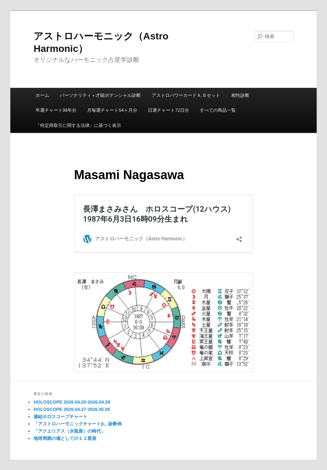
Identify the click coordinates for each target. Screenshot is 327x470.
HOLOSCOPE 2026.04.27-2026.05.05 (72, 409)
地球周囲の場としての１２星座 (65, 438)
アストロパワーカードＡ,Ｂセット (186, 95)
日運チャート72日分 (168, 110)
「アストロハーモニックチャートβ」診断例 (78, 423)
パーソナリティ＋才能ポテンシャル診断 (100, 95)
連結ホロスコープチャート (60, 416)
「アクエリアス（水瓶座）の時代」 (69, 431)
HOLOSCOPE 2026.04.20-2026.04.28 (72, 402)
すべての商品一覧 (218, 110)
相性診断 (240, 95)
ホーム (42, 95)
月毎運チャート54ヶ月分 (112, 110)
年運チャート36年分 (56, 110)
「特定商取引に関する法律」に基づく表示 (78, 125)
